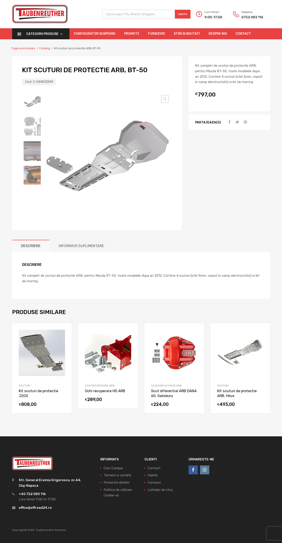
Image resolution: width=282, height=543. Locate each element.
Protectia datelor (117, 482)
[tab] (30, 246)
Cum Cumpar (113, 468)
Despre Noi (218, 34)
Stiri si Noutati (187, 34)
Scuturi (24, 385)
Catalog (44, 48)
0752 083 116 (252, 17)
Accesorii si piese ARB (166, 385)
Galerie (153, 475)
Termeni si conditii (117, 475)
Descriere (31, 246)
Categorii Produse (44, 34)
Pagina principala (23, 48)
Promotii (131, 34)
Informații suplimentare (81, 246)
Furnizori (156, 34)
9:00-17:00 (213, 17)
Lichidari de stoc (160, 490)
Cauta (182, 14)
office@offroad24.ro (35, 508)
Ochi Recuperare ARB (99, 385)
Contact (243, 34)
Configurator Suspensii (94, 34)
